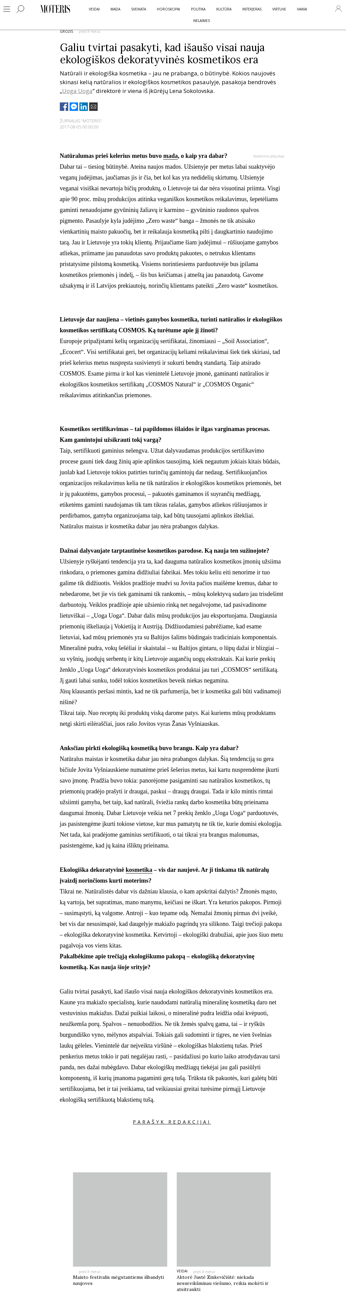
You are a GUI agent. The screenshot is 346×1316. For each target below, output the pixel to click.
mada (170, 155)
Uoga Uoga (77, 91)
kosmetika (139, 869)
